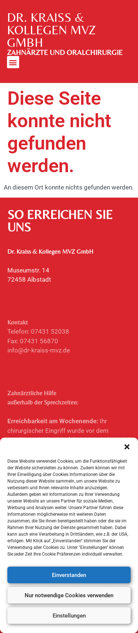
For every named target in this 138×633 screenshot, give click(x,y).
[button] (127, 447)
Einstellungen (69, 615)
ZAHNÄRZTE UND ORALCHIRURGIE (65, 52)
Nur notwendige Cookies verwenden (69, 595)
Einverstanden (69, 575)
